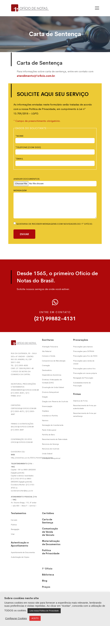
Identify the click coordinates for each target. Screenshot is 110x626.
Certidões (48, 513)
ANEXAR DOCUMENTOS (26, 178)
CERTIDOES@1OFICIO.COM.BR (23, 408)
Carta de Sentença (47, 521)
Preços (46, 586)
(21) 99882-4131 (55, 319)
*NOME (19, 135)
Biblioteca (48, 574)
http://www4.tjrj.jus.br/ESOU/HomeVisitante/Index (32, 458)
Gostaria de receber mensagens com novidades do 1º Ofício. (53, 223)
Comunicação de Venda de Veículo (50, 531)
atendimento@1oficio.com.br (36, 75)
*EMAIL (19, 158)
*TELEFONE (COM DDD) (28, 147)
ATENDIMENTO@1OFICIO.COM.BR (25, 390)
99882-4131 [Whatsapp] (16, 396)
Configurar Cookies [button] (16, 618)
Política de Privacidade (50, 552)
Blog (44, 580)
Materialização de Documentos (51, 543)
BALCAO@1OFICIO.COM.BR (22, 427)
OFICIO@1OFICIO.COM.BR (22, 442)
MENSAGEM (20, 190)
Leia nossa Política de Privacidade (44, 611)
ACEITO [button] (35, 618)
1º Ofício (47, 568)
